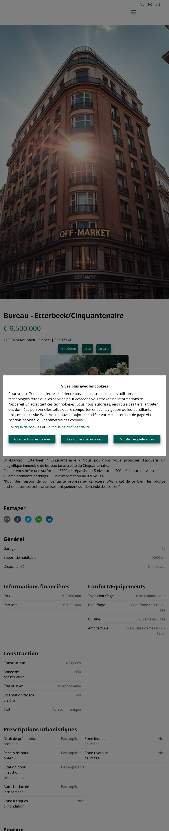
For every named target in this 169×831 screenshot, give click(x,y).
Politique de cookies (24, 427)
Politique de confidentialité (68, 427)
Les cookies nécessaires (84, 439)
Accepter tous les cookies (32, 439)
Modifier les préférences (137, 439)
